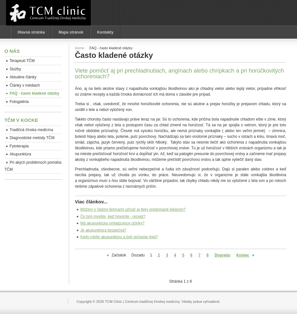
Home (79, 48)
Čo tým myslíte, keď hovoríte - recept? (112, 216)
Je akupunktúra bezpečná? (103, 230)
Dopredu (222, 255)
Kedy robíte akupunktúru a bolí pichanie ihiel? (119, 237)
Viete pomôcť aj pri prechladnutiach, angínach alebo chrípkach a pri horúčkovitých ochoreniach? (179, 73)
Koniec (242, 255)
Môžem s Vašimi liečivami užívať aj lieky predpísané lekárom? (132, 209)
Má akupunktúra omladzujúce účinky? (112, 223)
